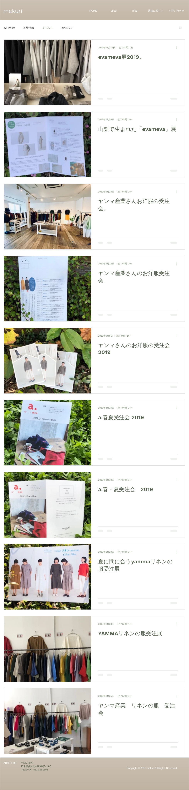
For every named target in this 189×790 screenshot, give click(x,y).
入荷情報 (28, 28)
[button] (180, 28)
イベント (48, 28)
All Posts (9, 28)
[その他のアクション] (177, 47)
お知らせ (67, 28)
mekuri (12, 11)
